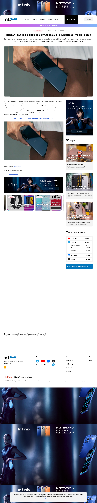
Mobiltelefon (17, 166)
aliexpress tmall (33, 334)
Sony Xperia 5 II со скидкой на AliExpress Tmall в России (33, 118)
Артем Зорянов (13, 174)
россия (42, 334)
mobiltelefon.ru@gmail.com (22, 377)
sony (8, 334)
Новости (38, 30)
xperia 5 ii (15, 334)
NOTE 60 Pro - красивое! (48, 25)
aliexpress (23, 334)
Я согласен (48, 499)
